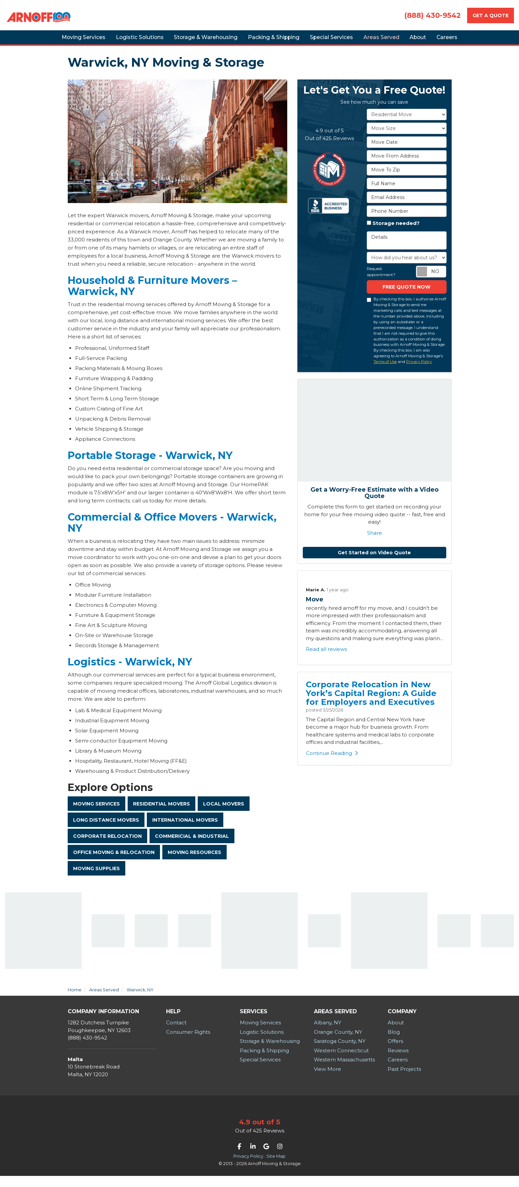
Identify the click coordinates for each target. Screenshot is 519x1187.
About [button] (429, 40)
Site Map (276, 1167)
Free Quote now (406, 293)
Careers (398, 1070)
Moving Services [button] (65, 40)
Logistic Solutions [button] (125, 40)
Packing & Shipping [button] (269, 40)
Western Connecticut (341, 1061)
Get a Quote (491, 15)
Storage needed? (396, 229)
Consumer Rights (188, 1043)
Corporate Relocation (107, 845)
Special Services (260, 1070)
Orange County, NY (338, 1043)
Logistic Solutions (262, 1043)
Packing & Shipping (264, 1061)
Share (374, 539)
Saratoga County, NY (339, 1052)
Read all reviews (326, 655)
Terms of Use (385, 367)
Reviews (398, 1061)
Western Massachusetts (344, 1070)
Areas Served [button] (386, 40)
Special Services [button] (332, 40)
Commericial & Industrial (192, 845)
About (396, 1033)
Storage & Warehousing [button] (196, 40)
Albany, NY (327, 1033)
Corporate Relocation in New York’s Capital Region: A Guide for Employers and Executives (371, 699)
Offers (395, 1052)
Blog (394, 1043)
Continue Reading (332, 759)
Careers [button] (465, 40)
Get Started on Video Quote (374, 559)
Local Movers (223, 810)
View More (327, 1080)
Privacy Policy (419, 367)
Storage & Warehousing (270, 1052)
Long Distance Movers (106, 827)
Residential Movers (161, 810)
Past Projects (404, 1080)
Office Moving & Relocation (114, 862)
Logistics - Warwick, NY (130, 668)
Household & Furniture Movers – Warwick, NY (152, 292)
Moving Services (96, 810)
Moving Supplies (96, 879)
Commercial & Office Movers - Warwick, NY (172, 528)
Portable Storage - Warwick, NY (150, 461)
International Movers (185, 827)
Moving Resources (194, 862)
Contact (176, 1033)
